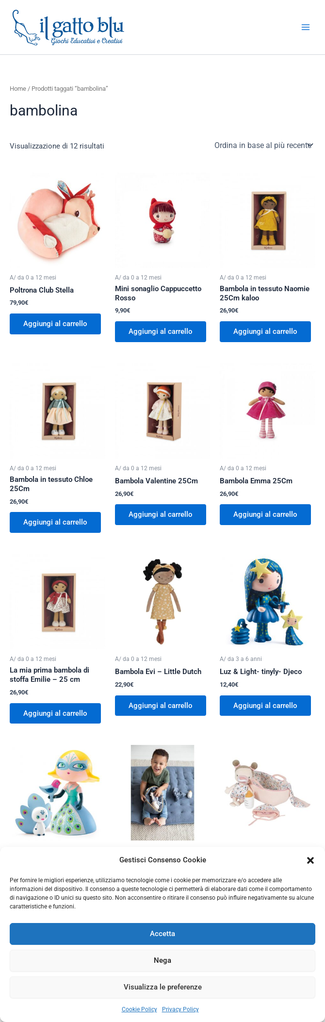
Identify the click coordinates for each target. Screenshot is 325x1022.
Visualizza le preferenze (163, 987)
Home (18, 88)
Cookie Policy (139, 1009)
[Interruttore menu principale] (305, 27)
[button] (310, 860)
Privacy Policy (180, 1009)
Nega (162, 960)
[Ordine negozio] (263, 145)
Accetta (162, 933)
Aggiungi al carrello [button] (55, 323)
